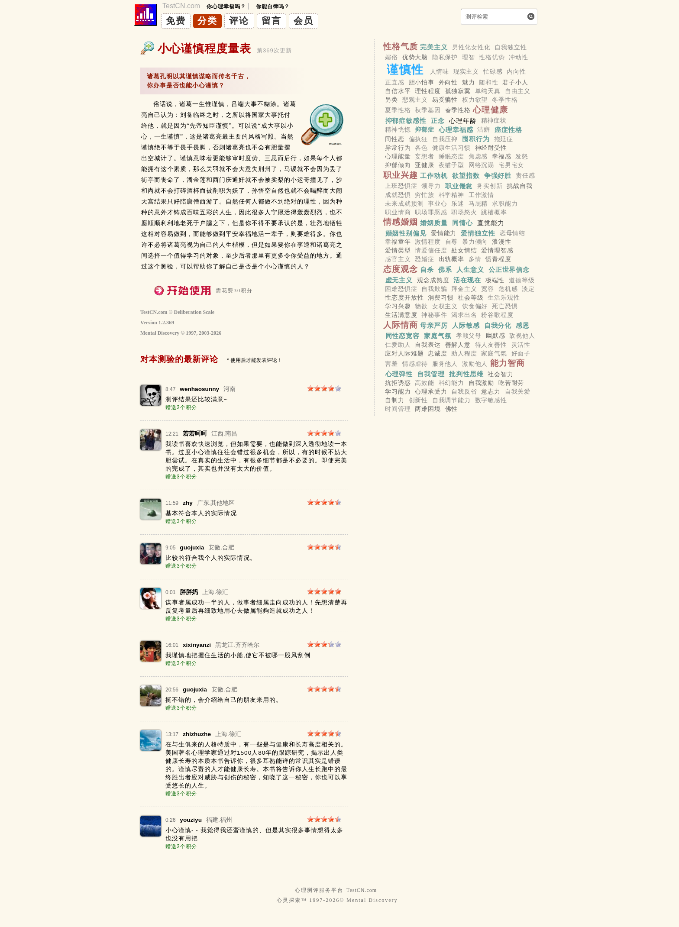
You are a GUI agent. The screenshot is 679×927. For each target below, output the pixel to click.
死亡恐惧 (504, 306)
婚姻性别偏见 (406, 232)
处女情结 (464, 250)
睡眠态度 (451, 156)
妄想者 (424, 156)
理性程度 (427, 90)
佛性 (451, 409)
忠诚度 (437, 353)
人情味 (439, 71)
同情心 (462, 222)
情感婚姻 (400, 221)
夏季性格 (398, 110)
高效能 (424, 382)
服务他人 (445, 363)
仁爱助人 (398, 344)
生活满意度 (401, 315)
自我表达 (427, 344)
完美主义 (434, 47)
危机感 (508, 288)
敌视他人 (522, 336)
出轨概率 (451, 259)
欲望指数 (466, 175)
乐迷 (457, 203)
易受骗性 (445, 99)
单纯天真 (488, 90)
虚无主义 (399, 280)
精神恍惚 (398, 129)
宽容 (487, 288)
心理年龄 (463, 120)
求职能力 (504, 203)
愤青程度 (498, 259)
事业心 (437, 203)
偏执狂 (418, 139)
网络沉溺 (481, 165)
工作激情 (481, 194)
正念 (438, 120)
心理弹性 (399, 374)
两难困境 (427, 409)
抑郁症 (424, 129)
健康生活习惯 (451, 147)
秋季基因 (427, 110)
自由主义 (517, 90)
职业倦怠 (459, 186)
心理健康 (490, 109)
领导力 (431, 186)
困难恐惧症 (401, 288)
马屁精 (478, 203)
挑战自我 (519, 186)
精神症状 (494, 120)
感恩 (523, 325)
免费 (176, 21)
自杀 (427, 269)
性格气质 (400, 46)
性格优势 (491, 57)
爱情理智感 (497, 250)
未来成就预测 (404, 203)
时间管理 (398, 409)
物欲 (421, 306)
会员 (304, 21)
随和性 (488, 82)
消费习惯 (440, 297)
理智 (468, 57)
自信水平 (398, 90)
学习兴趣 (398, 306)
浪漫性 (501, 241)
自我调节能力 (451, 400)
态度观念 (400, 269)
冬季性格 (504, 99)
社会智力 (500, 374)
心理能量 (398, 156)
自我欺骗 (434, 288)
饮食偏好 (475, 306)
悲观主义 (415, 99)
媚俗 (391, 57)
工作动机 (434, 175)
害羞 (391, 363)
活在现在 (467, 280)
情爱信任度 (431, 250)
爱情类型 (398, 250)
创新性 (418, 400)
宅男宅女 (511, 165)
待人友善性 (491, 344)
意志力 (491, 391)
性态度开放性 (404, 297)
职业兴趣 (400, 175)
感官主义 (398, 259)
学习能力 (398, 391)
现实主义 (466, 71)
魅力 (468, 82)
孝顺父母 (469, 336)
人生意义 (470, 269)
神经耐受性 (491, 147)
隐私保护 (445, 57)
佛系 (445, 269)
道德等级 (521, 280)
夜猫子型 (451, 165)
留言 (271, 21)
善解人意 (458, 344)
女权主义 (445, 306)
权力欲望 (475, 99)
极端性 (495, 280)
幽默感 (495, 336)
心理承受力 (431, 391)
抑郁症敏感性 (406, 120)
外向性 (448, 82)
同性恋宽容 (402, 335)
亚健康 (424, 165)
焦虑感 (478, 156)
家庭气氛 (438, 335)
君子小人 (515, 82)
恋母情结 (512, 232)
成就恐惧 (398, 194)
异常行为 (398, 147)
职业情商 (398, 212)
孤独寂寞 (458, 90)
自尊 (451, 241)
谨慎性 (405, 69)
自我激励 (481, 382)
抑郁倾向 (398, 165)
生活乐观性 (504, 297)
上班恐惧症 (401, 186)
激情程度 (427, 241)
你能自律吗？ (273, 6)
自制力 (394, 400)
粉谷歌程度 (497, 315)
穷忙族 (424, 194)
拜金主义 (464, 288)
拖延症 (504, 139)
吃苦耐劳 (511, 382)
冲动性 (518, 57)
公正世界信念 (509, 269)
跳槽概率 (494, 212)
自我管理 (431, 374)
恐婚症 (424, 259)
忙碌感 (493, 71)
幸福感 (501, 156)
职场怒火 (464, 212)
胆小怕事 (421, 82)
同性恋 (394, 139)
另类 (391, 99)
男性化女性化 (471, 47)
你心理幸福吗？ (226, 6)
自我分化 (498, 325)
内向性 (516, 71)
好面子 (521, 353)
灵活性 (521, 344)
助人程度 (464, 353)
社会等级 (470, 297)
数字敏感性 (491, 400)
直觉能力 (491, 222)
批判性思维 (466, 374)
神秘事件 (434, 315)
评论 (239, 21)
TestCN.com (361, 890)
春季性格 (458, 110)
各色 (421, 147)
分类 (207, 21)
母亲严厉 (434, 325)
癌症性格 (508, 129)
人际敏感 (466, 325)
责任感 (525, 175)
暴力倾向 (475, 241)
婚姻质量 (434, 222)
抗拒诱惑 (398, 382)
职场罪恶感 (431, 212)
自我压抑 (445, 139)
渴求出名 (464, 315)
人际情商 (400, 324)
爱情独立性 (478, 232)
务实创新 (489, 186)
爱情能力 (443, 232)
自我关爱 (517, 391)
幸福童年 (398, 241)
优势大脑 (415, 57)
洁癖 (483, 129)
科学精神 (451, 194)
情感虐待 (415, 363)
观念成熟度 (433, 280)
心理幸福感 (456, 129)
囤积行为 (476, 138)
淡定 (528, 288)
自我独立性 (511, 47)
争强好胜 (498, 175)
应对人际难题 (404, 353)
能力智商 (507, 363)
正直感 (394, 82)
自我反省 (464, 391)
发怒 (521, 156)
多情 (475, 259)
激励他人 (475, 363)
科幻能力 (451, 382)
